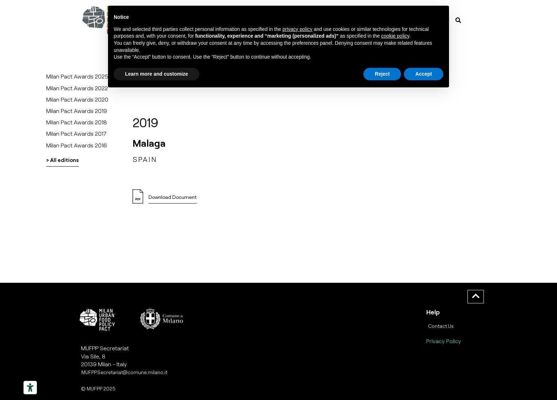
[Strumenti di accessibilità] (30, 387)
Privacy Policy (443, 340)
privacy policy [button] (297, 29)
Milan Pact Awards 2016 (76, 145)
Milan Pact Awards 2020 (77, 99)
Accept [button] (423, 74)
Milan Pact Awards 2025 (77, 76)
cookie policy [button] (395, 36)
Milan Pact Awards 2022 (77, 88)
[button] (172, 199)
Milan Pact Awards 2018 (76, 122)
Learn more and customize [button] (156, 74)
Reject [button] (382, 74)
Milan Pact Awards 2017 (76, 133)
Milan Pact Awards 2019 (76, 110)
